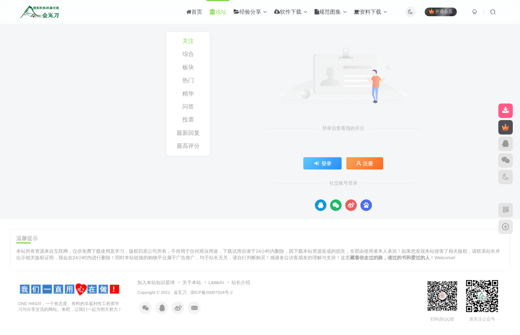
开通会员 (440, 11)
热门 (188, 80)
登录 (322, 163)
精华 (188, 94)
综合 (188, 54)
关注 (188, 41)
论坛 (217, 12)
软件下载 (290, 12)
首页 (194, 12)
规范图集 (331, 12)
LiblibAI (216, 282)
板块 (188, 67)
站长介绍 (240, 282)
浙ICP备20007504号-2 (211, 292)
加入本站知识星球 (156, 282)
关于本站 (191, 282)
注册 (364, 163)
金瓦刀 (180, 292)
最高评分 (188, 146)
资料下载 (370, 12)
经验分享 (250, 12)
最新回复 (188, 133)
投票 (188, 119)
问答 (188, 106)
